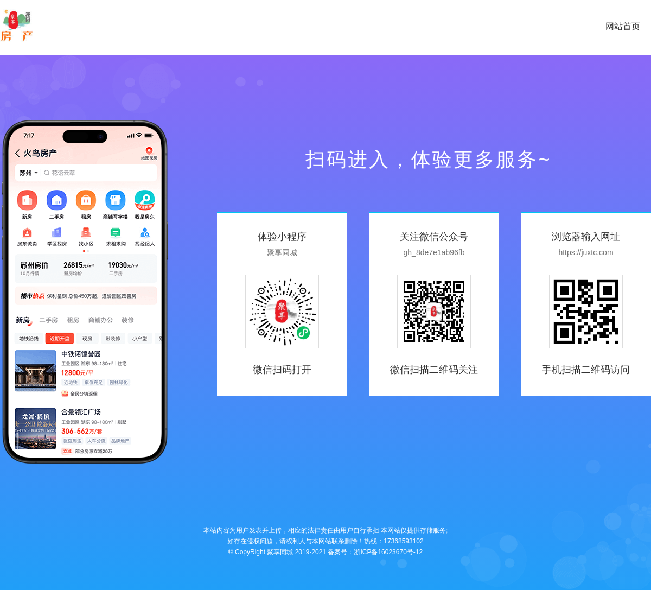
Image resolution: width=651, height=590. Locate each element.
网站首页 (622, 26)
